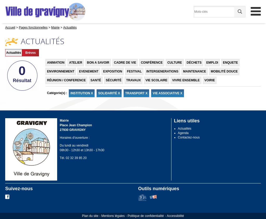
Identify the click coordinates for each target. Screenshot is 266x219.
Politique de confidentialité (146, 216)
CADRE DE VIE (125, 62)
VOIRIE (209, 80)
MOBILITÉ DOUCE (224, 71)
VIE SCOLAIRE (156, 80)
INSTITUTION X (81, 93)
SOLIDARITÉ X (109, 93)
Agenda (183, 133)
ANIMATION (55, 62)
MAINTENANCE (194, 71)
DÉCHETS (194, 62)
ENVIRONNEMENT (60, 71)
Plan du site (90, 216)
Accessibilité (175, 216)
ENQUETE (230, 62)
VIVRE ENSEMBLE (186, 80)
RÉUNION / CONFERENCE (66, 80)
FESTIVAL (134, 71)
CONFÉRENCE (152, 62)
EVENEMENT (88, 71)
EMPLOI (212, 62)
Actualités (13, 53)
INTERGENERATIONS (162, 71)
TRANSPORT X (136, 93)
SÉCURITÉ (114, 80)
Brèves (30, 53)
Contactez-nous (189, 137)
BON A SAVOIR (98, 62)
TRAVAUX (133, 80)
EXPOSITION (112, 71)
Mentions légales (113, 216)
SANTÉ (95, 80)
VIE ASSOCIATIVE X (167, 93)
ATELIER (75, 62)
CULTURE (174, 62)
